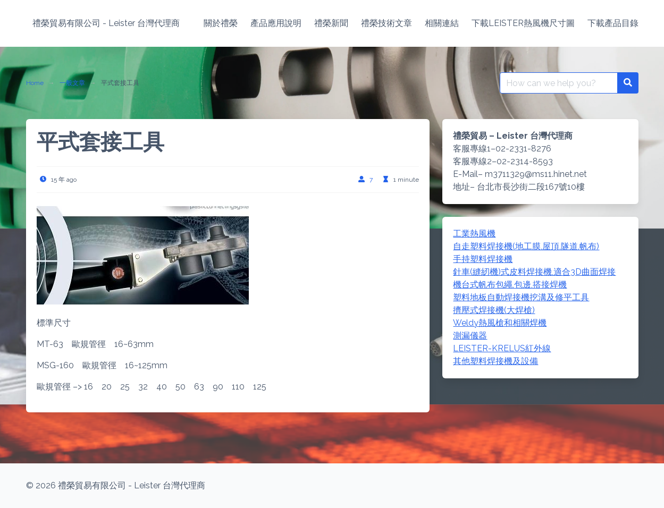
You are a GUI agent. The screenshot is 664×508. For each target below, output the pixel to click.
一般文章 (72, 83)
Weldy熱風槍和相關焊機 (500, 323)
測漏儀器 (470, 336)
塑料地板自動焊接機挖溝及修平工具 (521, 297)
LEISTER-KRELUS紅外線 (502, 348)
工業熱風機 (474, 233)
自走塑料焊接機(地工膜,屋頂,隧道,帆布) (526, 246)
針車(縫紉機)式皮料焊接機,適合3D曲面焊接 (534, 272)
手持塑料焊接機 (482, 259)
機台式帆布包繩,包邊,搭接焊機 (510, 285)
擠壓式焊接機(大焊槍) (494, 310)
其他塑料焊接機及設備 (495, 361)
